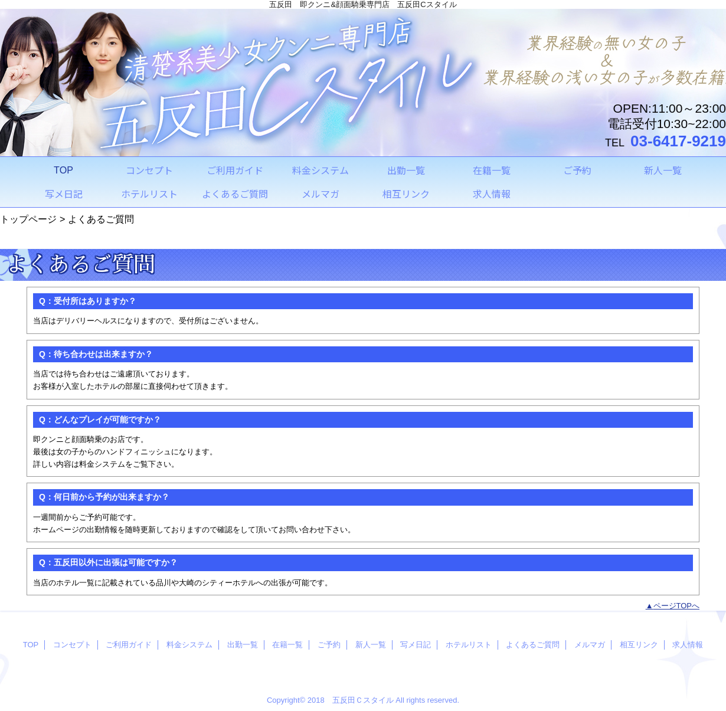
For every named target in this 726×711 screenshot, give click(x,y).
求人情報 (687, 644)
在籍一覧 (287, 644)
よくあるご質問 (533, 644)
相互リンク (639, 644)
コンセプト (72, 644)
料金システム (189, 644)
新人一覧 (370, 644)
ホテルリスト (469, 644)
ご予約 (329, 644)
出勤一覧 (242, 644)
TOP (63, 170)
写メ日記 (415, 644)
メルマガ (589, 644)
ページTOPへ (676, 605)
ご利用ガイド (129, 644)
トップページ (28, 219)
